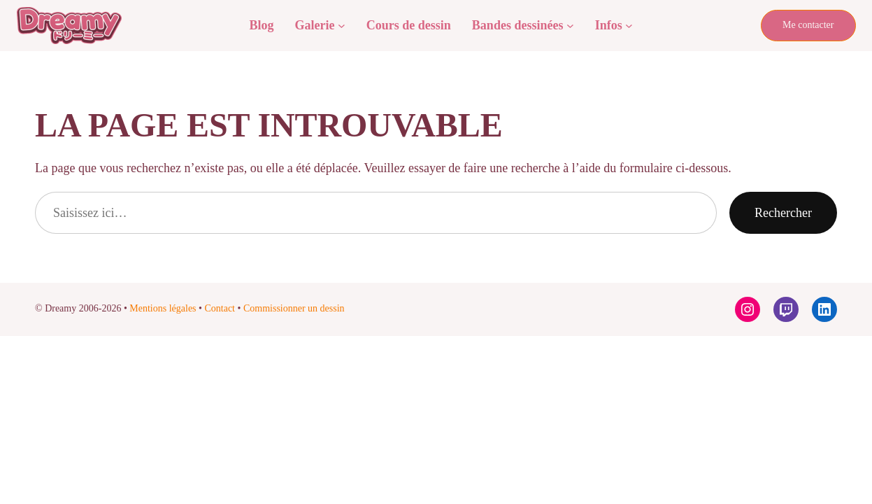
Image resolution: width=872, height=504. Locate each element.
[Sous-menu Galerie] (341, 25)
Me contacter (808, 25)
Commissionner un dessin (294, 308)
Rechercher (783, 213)
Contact (219, 308)
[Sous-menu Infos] (629, 25)
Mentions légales (162, 308)
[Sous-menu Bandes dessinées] (570, 25)
